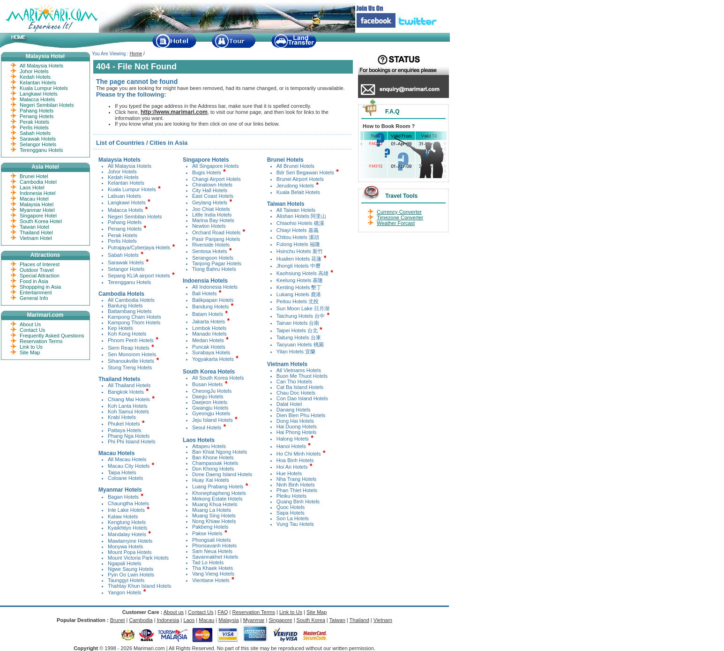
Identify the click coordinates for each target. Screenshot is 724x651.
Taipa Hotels (122, 472)
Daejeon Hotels (209, 402)
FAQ (223, 612)
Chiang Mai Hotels (129, 399)
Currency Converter (399, 212)
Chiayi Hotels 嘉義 (297, 230)
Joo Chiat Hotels (211, 209)
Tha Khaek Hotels (212, 568)
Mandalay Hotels (127, 534)
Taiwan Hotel (34, 227)
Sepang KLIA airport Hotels (139, 275)
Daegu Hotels (208, 396)
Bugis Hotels (206, 172)
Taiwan (337, 620)
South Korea (311, 620)
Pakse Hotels (207, 533)
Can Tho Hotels (294, 381)
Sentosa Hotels (209, 251)
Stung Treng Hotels (130, 367)
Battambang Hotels (130, 311)
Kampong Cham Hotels (134, 317)
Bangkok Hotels (126, 392)
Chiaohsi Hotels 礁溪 (300, 223)
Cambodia (141, 620)
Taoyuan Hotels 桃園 (300, 344)
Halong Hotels (292, 438)
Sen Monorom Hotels (132, 354)
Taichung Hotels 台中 (300, 316)
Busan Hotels (207, 384)
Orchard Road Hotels (216, 232)
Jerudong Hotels (295, 185)
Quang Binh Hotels (298, 501)
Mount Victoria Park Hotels (138, 558)
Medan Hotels (208, 340)
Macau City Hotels (128, 466)
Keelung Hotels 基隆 (299, 280)
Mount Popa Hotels (130, 552)
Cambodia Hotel (38, 182)
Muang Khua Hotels (215, 504)
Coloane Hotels (125, 478)
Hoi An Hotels (292, 467)
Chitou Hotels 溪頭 (297, 237)
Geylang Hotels (209, 202)
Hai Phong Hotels (296, 432)
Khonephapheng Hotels (219, 493)
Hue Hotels (289, 473)
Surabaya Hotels (211, 352)
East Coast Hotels (212, 196)
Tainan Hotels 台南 (298, 323)
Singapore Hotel (38, 215)
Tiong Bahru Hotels (214, 269)
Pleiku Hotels (291, 496)
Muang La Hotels (211, 510)
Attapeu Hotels (209, 446)
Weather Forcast (396, 223)
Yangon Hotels (124, 592)
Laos (188, 620)
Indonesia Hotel (37, 193)
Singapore (280, 620)
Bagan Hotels (123, 497)
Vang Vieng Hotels (213, 573)
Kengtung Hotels (127, 522)
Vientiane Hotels (211, 580)
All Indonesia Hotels (215, 287)
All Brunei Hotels (295, 166)
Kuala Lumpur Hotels (132, 189)
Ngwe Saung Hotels (130, 569)
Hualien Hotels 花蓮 (299, 259)
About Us (30, 324)
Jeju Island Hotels (212, 420)
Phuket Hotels (124, 424)
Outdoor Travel (37, 270)
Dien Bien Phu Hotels (301, 415)
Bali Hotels (204, 293)
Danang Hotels (293, 409)
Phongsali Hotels (211, 540)
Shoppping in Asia (40, 287)
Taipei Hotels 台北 (297, 330)
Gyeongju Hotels (211, 413)
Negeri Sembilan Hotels (135, 216)
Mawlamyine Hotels (130, 541)
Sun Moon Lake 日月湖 (302, 308)
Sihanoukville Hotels (131, 361)
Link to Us (31, 347)
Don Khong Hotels (213, 468)
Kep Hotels (120, 328)
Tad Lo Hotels (208, 562)
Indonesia (168, 620)
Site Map (30, 352)
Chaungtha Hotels (128, 503)
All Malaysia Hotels (129, 166)
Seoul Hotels (206, 427)
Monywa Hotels (125, 546)
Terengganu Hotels (129, 282)
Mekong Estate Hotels (217, 498)
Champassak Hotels (215, 463)
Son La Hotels (292, 518)
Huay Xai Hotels (210, 480)
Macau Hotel (34, 199)
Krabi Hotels (122, 417)
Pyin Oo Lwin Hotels (131, 574)
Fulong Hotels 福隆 (298, 244)
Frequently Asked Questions (52, 335)
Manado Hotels (209, 334)
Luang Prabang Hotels (217, 486)
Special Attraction (40, 275)
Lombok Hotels (209, 328)
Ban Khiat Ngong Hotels (219, 452)
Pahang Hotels (125, 222)
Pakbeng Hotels (210, 527)
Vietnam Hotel (36, 238)
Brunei (117, 620)
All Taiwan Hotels (296, 210)
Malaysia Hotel (36, 204)
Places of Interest (40, 264)
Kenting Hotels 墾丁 (299, 287)
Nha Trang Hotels (296, 479)
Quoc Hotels (290, 507)
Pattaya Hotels (125, 430)
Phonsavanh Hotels (214, 545)
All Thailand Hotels (129, 385)
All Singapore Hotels (215, 166)
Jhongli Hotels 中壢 (298, 266)
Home (136, 53)
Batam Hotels (207, 314)
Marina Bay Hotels (213, 220)
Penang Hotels (125, 229)
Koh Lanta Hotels (127, 406)
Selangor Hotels (126, 269)
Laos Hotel (32, 187)
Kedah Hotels (123, 177)
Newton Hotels (209, 226)
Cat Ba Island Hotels (299, 387)
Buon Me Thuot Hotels (302, 376)
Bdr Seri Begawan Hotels (305, 172)
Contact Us (32, 330)
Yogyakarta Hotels (213, 359)
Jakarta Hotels (208, 321)
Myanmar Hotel (37, 210)
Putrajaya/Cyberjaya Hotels (139, 247)
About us (174, 612)
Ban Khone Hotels (213, 457)
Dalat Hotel (289, 404)
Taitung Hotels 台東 (298, 337)
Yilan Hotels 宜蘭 (295, 351)
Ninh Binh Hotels (295, 484)
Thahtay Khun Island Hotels (139, 586)
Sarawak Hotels (126, 262)
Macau (206, 620)
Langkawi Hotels (127, 202)
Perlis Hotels (122, 241)
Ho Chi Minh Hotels (298, 453)
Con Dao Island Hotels (302, 398)
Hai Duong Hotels (296, 426)
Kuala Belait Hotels (298, 192)
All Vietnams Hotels (298, 370)
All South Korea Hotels (218, 378)
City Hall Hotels (209, 190)
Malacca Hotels (125, 210)
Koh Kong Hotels (127, 334)
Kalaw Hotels (123, 516)
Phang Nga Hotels (128, 436)
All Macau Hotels (127, 459)
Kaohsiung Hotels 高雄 (302, 273)
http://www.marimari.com (174, 112)
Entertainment (36, 292)
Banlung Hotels (125, 305)
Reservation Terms (41, 341)
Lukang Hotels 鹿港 (298, 294)
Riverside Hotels (211, 244)
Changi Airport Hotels (216, 179)
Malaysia (228, 620)
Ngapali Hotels (125, 563)
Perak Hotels (122, 235)
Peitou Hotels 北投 (297, 301)
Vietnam (382, 620)
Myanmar (254, 620)
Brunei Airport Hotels (300, 179)
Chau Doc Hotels (295, 393)
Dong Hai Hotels (295, 421)
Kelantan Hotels (126, 183)
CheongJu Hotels (211, 391)
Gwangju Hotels (210, 408)
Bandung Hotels (210, 306)
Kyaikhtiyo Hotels (127, 528)
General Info (34, 298)
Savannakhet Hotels (215, 557)
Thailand (359, 620)
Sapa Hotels (290, 513)
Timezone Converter (400, 217)
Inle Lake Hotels (126, 510)
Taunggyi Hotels (126, 580)
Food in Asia (34, 281)
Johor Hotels (122, 171)
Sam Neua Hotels (212, 551)
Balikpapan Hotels (213, 300)
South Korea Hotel (41, 221)
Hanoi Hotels (291, 446)
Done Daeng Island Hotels (222, 474)
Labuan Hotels (124, 196)
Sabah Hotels (123, 255)
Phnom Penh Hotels (131, 340)
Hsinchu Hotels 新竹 (299, 251)
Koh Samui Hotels (128, 411)
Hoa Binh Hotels (295, 460)
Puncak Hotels (208, 347)
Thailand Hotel (36, 232)
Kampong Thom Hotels (134, 322)
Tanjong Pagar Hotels (216, 263)
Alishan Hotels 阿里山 (301, 216)
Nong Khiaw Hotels (214, 521)
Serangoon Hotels (212, 258)
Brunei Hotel (34, 176)
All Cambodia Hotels (131, 300)
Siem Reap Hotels (128, 348)
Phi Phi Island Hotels (132, 441)
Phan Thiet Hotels (296, 490)
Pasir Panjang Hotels (216, 239)
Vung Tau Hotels (295, 524)
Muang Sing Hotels (214, 515)
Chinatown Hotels (212, 184)
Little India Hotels (211, 214)
